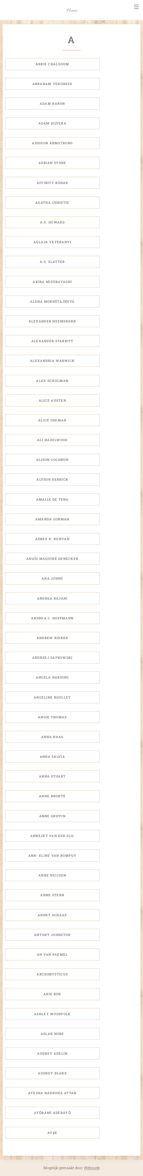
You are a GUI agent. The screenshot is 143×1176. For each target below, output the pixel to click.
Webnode (92, 1167)
